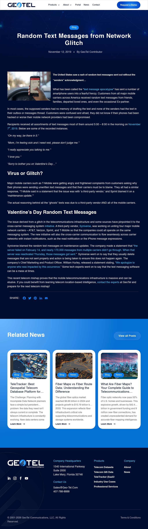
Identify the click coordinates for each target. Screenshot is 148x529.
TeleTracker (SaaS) (104, 476)
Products (52, 5)
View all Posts (127, 335)
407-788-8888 (61, 490)
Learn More (15, 423)
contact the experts (108, 282)
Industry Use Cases (104, 481)
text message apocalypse (98, 89)
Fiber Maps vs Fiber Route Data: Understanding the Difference (73, 387)
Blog (74, 27)
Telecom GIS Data (103, 471)
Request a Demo (128, 5)
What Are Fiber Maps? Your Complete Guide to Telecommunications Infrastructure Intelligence (118, 388)
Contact (96, 5)
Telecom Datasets (103, 467)
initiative (49, 226)
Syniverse (85, 226)
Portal (78, 5)
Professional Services (106, 486)
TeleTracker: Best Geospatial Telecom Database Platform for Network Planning (24, 388)
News (86, 5)
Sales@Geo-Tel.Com (65, 486)
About (66, 5)
